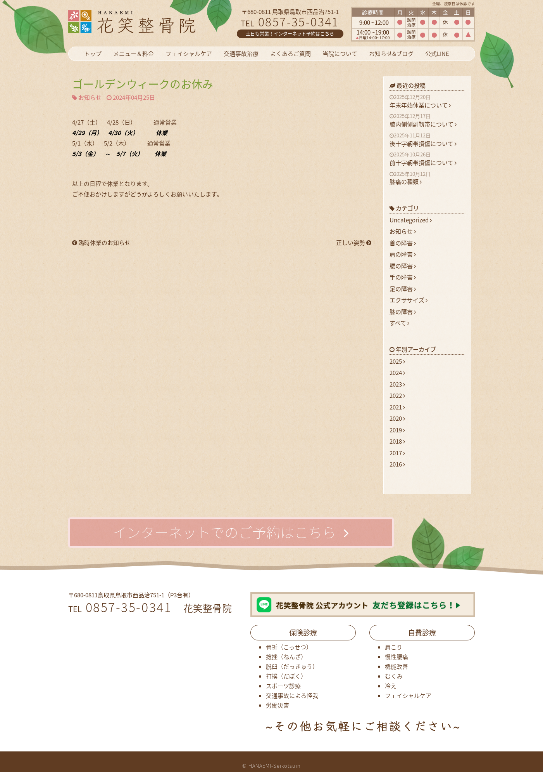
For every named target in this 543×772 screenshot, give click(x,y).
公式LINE (437, 53)
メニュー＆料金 (133, 53)
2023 (397, 384)
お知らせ (90, 98)
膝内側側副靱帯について (427, 120)
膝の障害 (403, 311)
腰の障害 (403, 266)
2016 (397, 464)
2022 (397, 395)
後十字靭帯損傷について (427, 140)
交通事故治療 (241, 53)
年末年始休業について (427, 101)
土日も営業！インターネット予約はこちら (290, 33)
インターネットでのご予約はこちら (231, 532)
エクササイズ (409, 300)
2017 (397, 453)
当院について (339, 53)
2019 (397, 430)
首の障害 (403, 243)
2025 (397, 361)
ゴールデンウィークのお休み (142, 84)
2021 (397, 407)
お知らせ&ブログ (391, 53)
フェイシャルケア (188, 53)
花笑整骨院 (150, 21)
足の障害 (403, 289)
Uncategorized (411, 220)
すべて (399, 323)
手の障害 (403, 277)
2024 (397, 372)
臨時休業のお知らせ (101, 243)
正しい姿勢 (353, 243)
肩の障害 (403, 254)
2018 (397, 441)
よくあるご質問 (290, 53)
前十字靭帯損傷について (427, 159)
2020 (397, 418)
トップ (93, 53)
